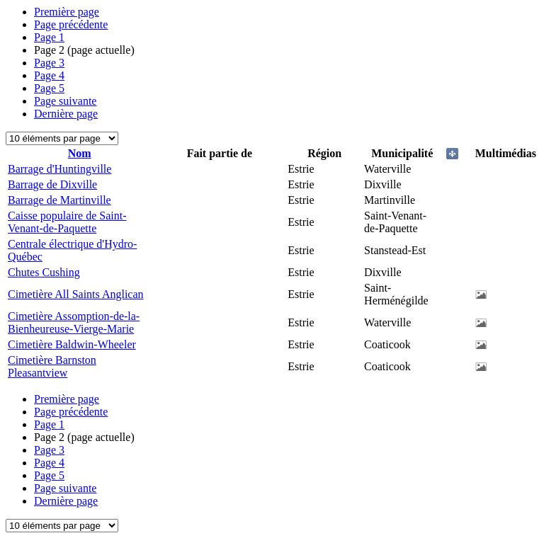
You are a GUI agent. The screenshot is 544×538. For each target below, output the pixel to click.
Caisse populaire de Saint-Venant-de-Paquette (67, 222)
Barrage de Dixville (52, 184)
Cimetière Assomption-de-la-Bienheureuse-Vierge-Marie (74, 322)
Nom (79, 153)
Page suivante (65, 101)
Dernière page (66, 114)
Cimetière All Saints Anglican (76, 294)
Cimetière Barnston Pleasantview (52, 366)
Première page (66, 12)
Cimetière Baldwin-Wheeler (72, 344)
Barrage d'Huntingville (59, 169)
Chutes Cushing (44, 272)
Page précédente (71, 24)
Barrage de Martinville (59, 200)
